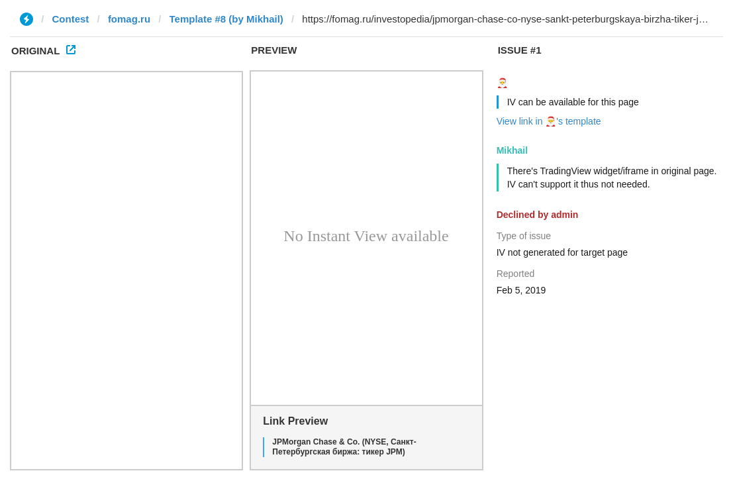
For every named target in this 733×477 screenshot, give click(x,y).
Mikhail (512, 150)
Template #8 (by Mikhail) (226, 19)
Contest (70, 19)
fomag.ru (129, 19)
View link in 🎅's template (549, 121)
